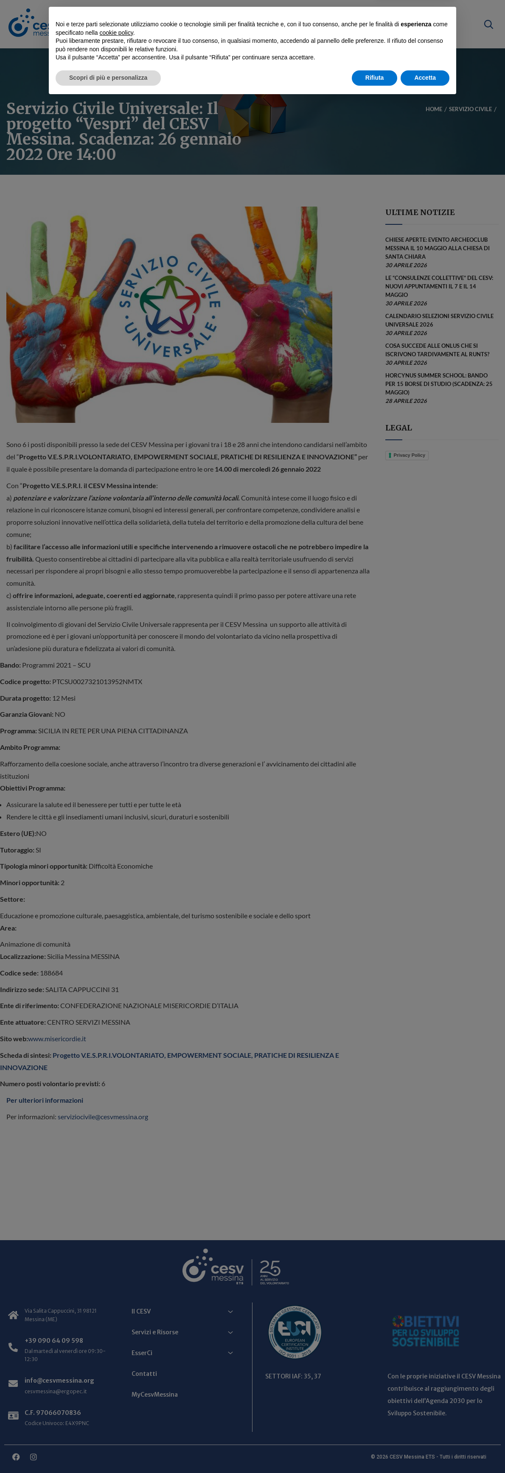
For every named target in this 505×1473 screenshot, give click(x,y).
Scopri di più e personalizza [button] (108, 1449)
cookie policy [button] (116, 1404)
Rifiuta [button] (374, 1449)
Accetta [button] (425, 1449)
